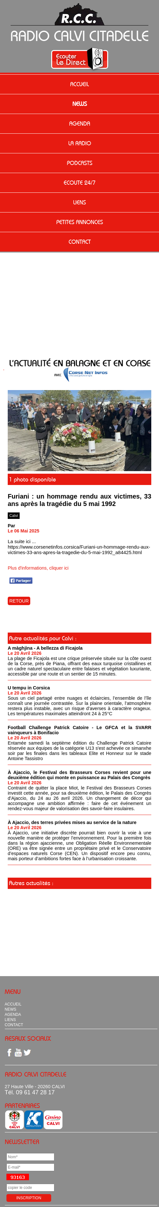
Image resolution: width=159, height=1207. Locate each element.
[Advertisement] (79, 301)
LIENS (79, 202)
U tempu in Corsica (29, 687)
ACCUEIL (79, 84)
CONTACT (80, 241)
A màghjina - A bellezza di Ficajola (45, 648)
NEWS (79, 104)
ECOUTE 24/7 (80, 182)
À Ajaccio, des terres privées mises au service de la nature (72, 822)
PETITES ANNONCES (79, 222)
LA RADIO (79, 143)
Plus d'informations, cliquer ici (38, 568)
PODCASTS (79, 163)
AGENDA (79, 123)
